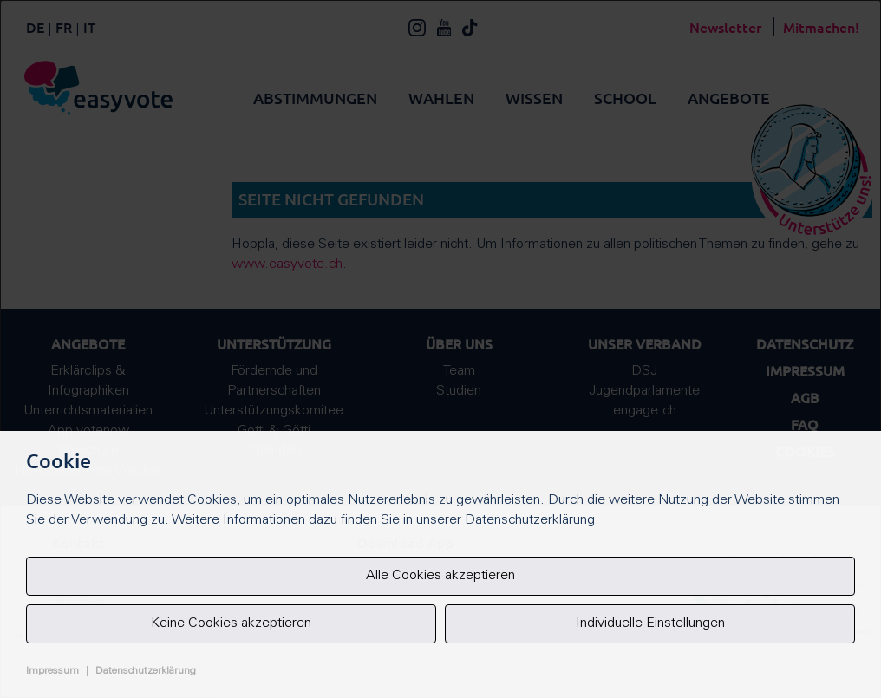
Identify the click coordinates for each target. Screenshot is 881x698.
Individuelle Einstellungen (650, 623)
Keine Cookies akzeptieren (231, 623)
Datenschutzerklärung (145, 671)
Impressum (52, 671)
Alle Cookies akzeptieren (440, 576)
